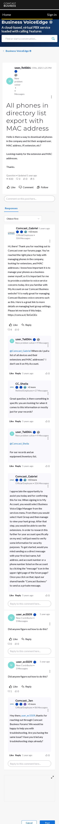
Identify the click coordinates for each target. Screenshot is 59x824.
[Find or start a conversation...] (53, 38)
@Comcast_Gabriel (20, 350)
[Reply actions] (48, 345)
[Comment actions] (50, 241)
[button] (9, 179)
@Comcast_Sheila (19, 443)
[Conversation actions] (51, 97)
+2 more (32, 387)
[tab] (11, 208)
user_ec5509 (28, 715)
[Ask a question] (42, 816)
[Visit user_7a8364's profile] (9, 81)
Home (6, 14)
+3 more (32, 704)
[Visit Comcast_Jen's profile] (12, 704)
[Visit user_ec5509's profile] (11, 617)
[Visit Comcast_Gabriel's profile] (11, 233)
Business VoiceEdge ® (17, 50)
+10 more (32, 231)
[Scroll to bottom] (52, 817)
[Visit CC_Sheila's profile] (12, 387)
